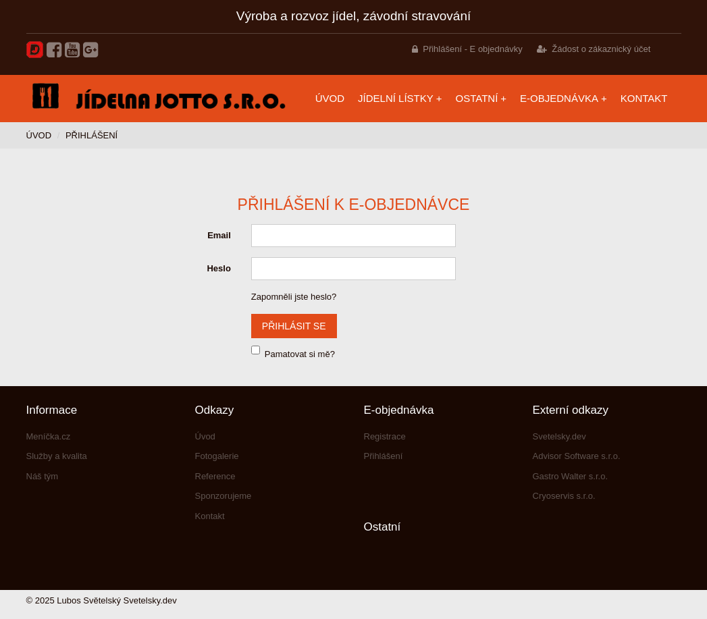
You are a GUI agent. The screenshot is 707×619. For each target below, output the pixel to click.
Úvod (329, 98)
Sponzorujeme (223, 496)
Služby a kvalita (56, 456)
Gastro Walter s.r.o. (570, 476)
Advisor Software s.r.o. (577, 456)
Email (219, 235)
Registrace (385, 436)
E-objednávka (559, 98)
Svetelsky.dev (559, 436)
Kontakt (644, 98)
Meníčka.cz (48, 436)
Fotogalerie (217, 456)
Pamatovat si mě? (300, 354)
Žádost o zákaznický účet (601, 49)
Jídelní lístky (396, 98)
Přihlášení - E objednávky (472, 49)
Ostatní (477, 98)
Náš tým (42, 476)
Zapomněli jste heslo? (293, 297)
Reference (215, 476)
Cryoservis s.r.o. (564, 496)
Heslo (218, 268)
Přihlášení (383, 456)
